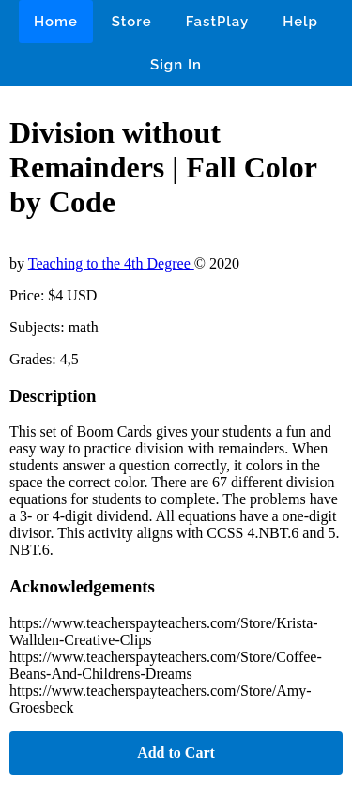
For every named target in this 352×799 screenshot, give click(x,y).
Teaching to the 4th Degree (111, 263)
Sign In (176, 64)
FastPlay (218, 21)
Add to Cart (176, 753)
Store (132, 21)
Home (56, 21)
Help (300, 21)
